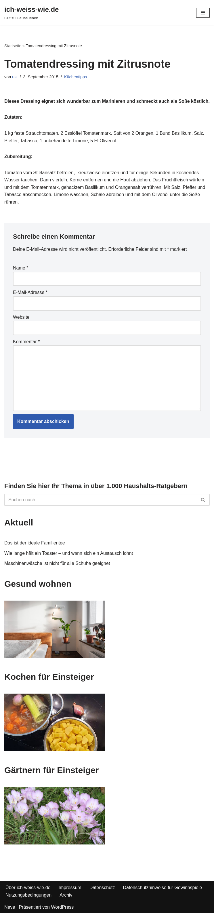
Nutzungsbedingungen (28, 895)
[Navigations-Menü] (203, 13)
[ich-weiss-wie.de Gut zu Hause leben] (31, 12)
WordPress (62, 907)
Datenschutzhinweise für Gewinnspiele (162, 887)
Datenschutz (102, 887)
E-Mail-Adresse (30, 292)
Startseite (12, 45)
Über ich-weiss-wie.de (28, 887)
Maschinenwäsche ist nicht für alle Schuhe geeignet (57, 563)
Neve (9, 907)
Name (20, 267)
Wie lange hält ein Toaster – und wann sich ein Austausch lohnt (68, 553)
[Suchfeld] (100, 500)
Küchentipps (75, 77)
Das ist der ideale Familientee (34, 542)
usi (14, 77)
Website (21, 317)
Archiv (66, 895)
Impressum (70, 887)
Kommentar (26, 341)
